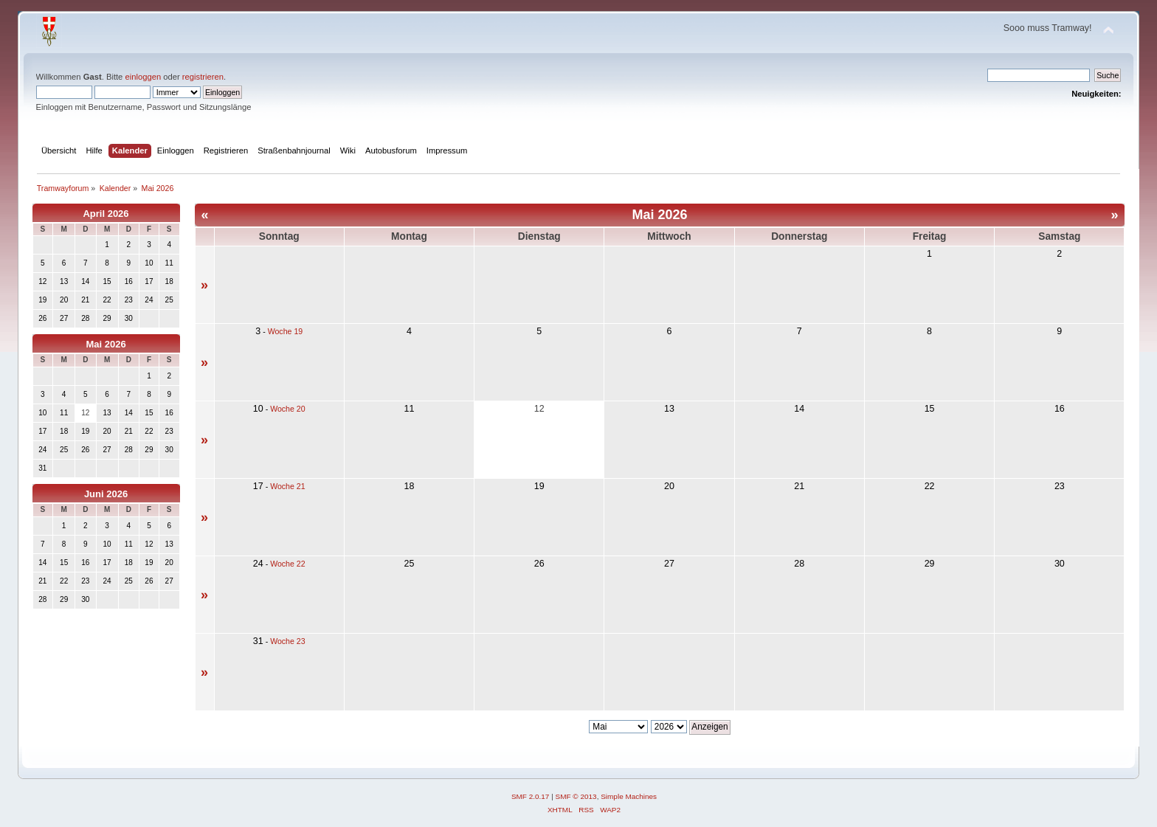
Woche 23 (287, 641)
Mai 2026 (105, 344)
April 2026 (105, 213)
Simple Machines (629, 796)
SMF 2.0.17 (530, 796)
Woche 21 (287, 486)
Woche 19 (285, 331)
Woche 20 (287, 408)
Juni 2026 (106, 493)
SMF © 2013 (576, 796)
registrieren (203, 76)
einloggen (143, 76)
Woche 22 (287, 563)
